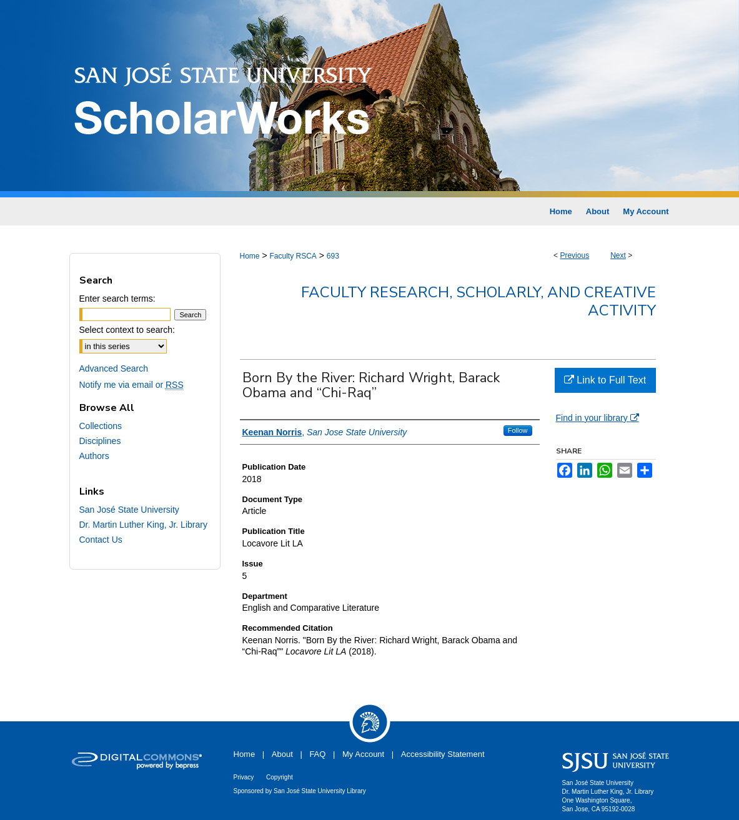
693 (333, 256)
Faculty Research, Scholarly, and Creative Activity (478, 301)
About (282, 754)
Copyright (279, 777)
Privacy (244, 777)
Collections (100, 426)
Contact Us (100, 540)
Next (618, 255)
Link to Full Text (605, 380)
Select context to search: (127, 330)
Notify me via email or (131, 385)
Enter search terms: (117, 299)
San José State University (129, 510)
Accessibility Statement (443, 754)
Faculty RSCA (292, 256)
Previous (574, 255)
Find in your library (597, 418)
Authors (94, 456)
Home (250, 256)
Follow (518, 430)
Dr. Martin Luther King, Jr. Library (143, 525)
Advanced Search (114, 368)
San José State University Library (320, 791)
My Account (363, 754)
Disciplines (100, 441)
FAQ (317, 754)
